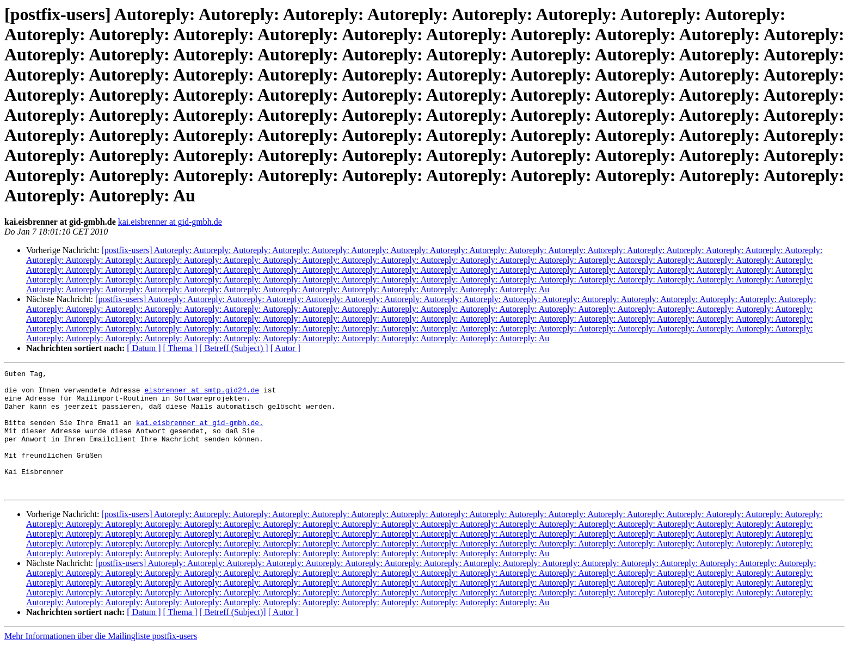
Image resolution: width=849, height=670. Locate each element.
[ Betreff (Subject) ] (233, 348)
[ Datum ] (144, 348)
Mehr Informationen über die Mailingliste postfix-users (100, 660)
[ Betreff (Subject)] (232, 636)
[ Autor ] (285, 348)
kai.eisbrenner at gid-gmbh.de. (199, 434)
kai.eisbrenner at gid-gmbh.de (170, 221)
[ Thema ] (180, 348)
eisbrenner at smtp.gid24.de (201, 394)
